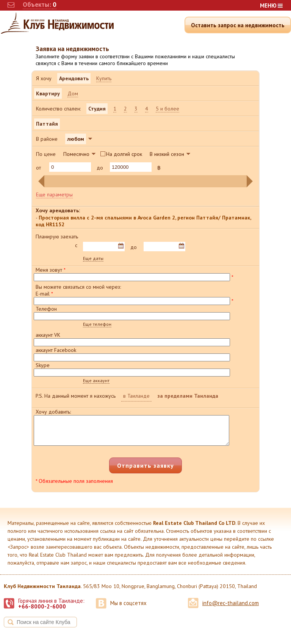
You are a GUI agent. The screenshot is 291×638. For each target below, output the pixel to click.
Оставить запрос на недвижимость (238, 25)
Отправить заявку (145, 471)
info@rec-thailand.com (230, 608)
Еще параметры (54, 194)
